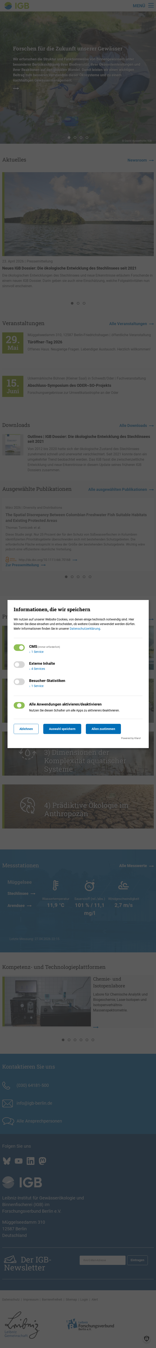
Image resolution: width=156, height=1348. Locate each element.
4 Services (37, 669)
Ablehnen (26, 729)
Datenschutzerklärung (85, 628)
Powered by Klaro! (131, 738)
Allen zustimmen (103, 729)
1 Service (36, 652)
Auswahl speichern (62, 729)
